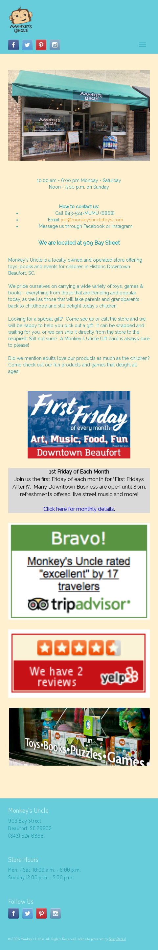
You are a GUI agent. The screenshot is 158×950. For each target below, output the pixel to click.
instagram (55, 45)
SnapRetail (117, 939)
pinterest (41, 45)
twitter (27, 45)
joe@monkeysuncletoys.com (92, 219)
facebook (13, 45)
